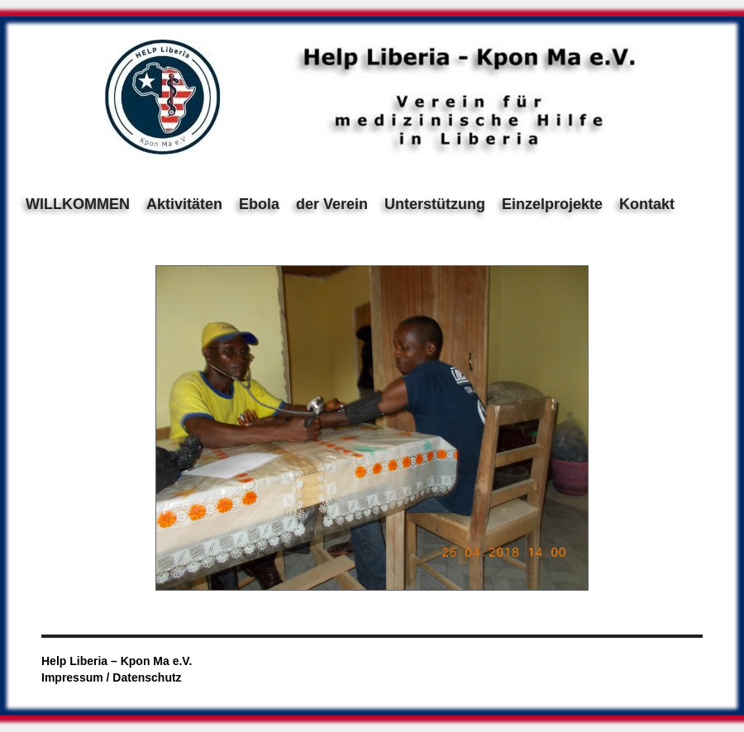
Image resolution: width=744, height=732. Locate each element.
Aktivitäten (184, 204)
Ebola (259, 204)
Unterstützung (434, 204)
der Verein (332, 204)
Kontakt (647, 204)
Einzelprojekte (552, 204)
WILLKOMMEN (78, 204)
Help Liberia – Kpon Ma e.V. (116, 661)
